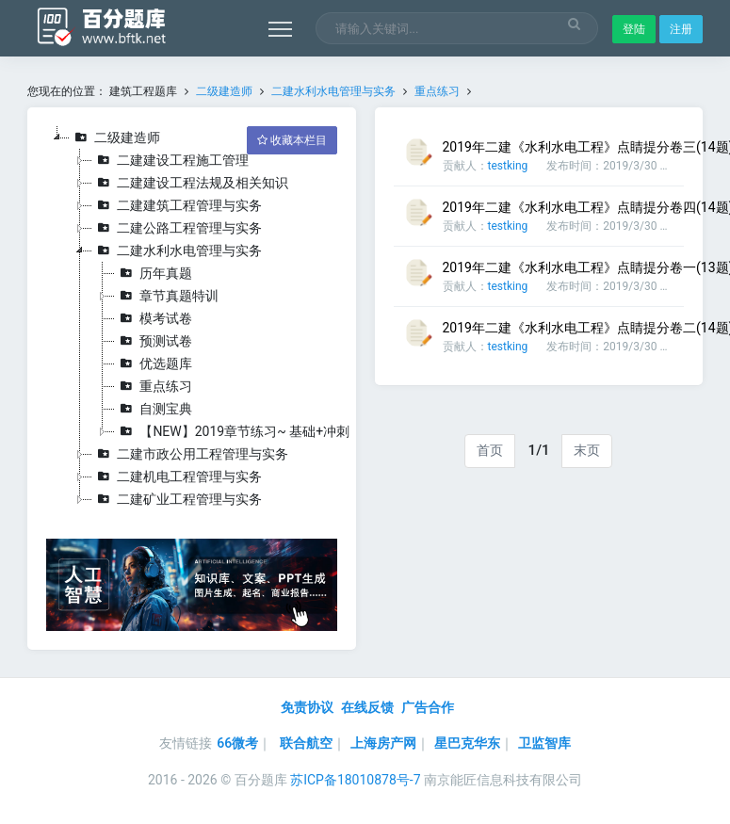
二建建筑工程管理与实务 (177, 205)
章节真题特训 (167, 295)
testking (508, 165)
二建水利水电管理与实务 (333, 91)
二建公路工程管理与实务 (177, 228)
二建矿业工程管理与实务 (177, 499)
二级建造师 (224, 91)
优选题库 (153, 363)
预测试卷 (153, 341)
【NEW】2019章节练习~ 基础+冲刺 (232, 431)
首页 (490, 450)
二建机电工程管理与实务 (177, 476)
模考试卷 (153, 318)
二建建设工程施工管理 (170, 160)
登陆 (634, 29)
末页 (587, 450)
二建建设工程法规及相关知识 (190, 182)
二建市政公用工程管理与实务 (190, 454)
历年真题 (153, 273)
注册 (681, 29)
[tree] (191, 318)
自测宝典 (153, 408)
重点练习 (437, 91)
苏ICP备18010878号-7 (355, 779)
